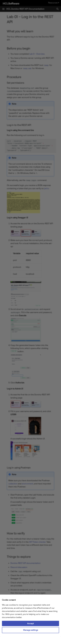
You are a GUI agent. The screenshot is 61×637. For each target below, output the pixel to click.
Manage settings (30, 630)
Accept (30, 623)
